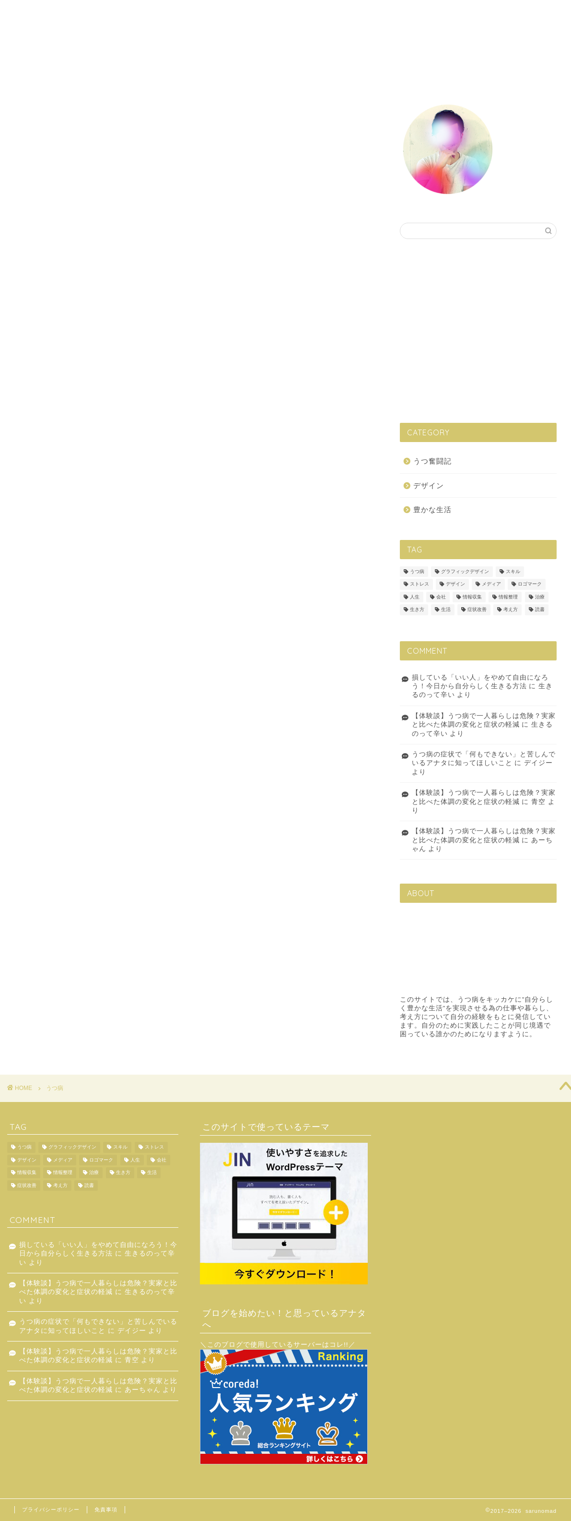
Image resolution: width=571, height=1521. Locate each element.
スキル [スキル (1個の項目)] (513, 571)
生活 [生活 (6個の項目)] (446, 609)
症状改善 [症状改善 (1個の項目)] (477, 609)
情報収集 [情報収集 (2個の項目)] (472, 596)
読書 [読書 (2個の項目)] (540, 609)
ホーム (264, 15)
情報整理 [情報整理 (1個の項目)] (508, 596)
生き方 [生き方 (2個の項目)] (417, 609)
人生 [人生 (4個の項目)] (415, 596)
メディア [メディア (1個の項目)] (491, 584)
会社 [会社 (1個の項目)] (441, 596)
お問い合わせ (489, 15)
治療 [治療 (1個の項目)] (540, 596)
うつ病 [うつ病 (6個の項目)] (417, 571)
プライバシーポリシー (51, 1509)
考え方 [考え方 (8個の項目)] (510, 609)
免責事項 (105, 1509)
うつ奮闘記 (343, 15)
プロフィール (437, 15)
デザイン (300, 15)
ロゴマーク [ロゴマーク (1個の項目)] (530, 584)
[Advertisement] (480, 330)
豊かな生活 (388, 15)
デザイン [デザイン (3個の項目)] (455, 584)
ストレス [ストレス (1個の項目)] (419, 584)
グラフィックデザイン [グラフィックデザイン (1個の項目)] (465, 571)
